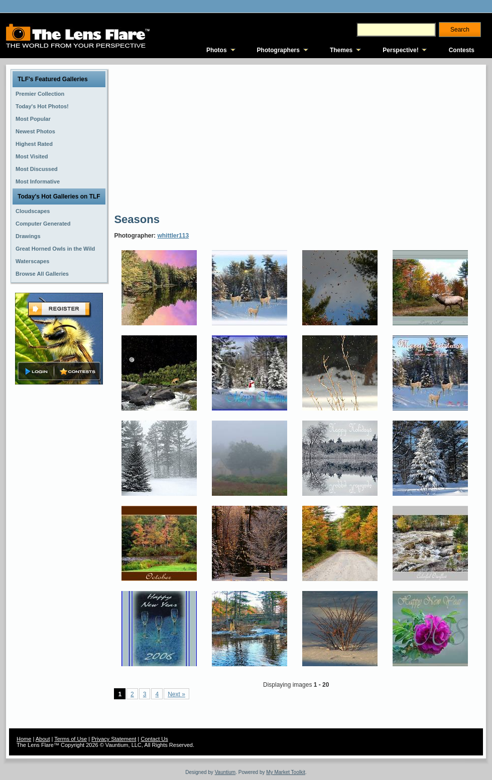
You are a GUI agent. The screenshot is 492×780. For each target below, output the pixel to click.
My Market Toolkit (285, 772)
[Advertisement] (199, 138)
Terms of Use (70, 739)
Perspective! (400, 50)
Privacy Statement (113, 739)
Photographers (278, 50)
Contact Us (154, 739)
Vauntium (225, 772)
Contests (461, 50)
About (43, 739)
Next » (176, 694)
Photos (216, 50)
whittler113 (173, 235)
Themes (341, 50)
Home (24, 739)
